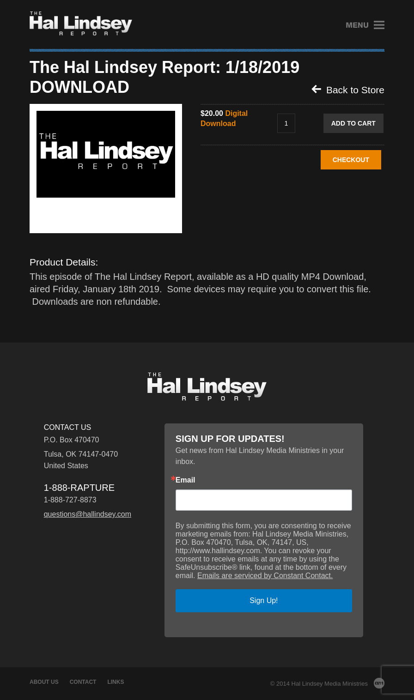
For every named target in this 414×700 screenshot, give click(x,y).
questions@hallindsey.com (87, 514)
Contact (83, 682)
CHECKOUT (351, 159)
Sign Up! (264, 600)
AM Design (379, 683)
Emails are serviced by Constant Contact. (265, 575)
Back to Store (347, 89)
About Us (44, 682)
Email (185, 480)
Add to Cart (353, 123)
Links (115, 682)
